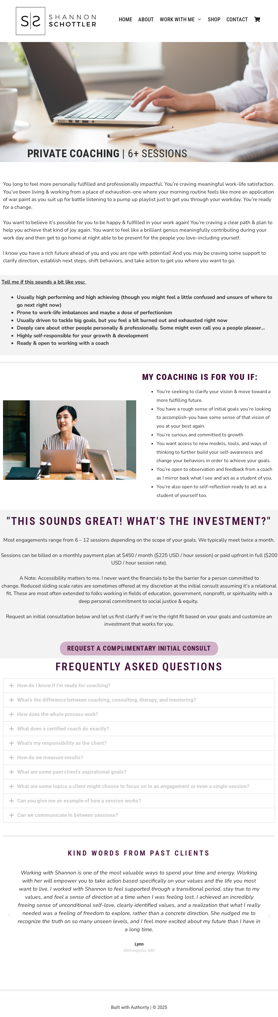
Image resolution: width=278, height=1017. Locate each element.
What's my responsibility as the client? (61, 743)
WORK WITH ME (182, 19)
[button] (139, 686)
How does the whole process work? (57, 714)
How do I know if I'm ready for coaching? (63, 685)
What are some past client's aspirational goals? (71, 772)
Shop (214, 19)
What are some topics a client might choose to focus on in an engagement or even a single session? (133, 786)
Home (125, 19)
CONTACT (237, 19)
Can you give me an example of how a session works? (79, 801)
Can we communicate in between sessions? (67, 815)
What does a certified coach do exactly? (63, 729)
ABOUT (146, 19)
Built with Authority (130, 1007)
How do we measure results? (50, 757)
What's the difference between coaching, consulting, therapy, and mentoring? (106, 700)
